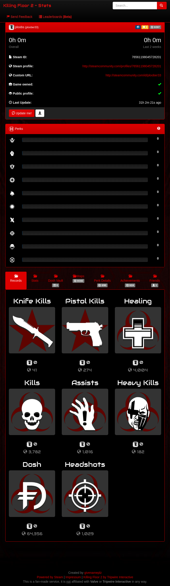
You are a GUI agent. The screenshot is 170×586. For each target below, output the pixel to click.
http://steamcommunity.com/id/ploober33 (133, 75)
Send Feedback (19, 16)
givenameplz (93, 572)
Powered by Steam (50, 577)
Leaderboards (55, 16)
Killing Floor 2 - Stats (27, 5)
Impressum (73, 577)
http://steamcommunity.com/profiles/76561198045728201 (122, 66)
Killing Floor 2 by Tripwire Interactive (108, 577)
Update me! (22, 113)
